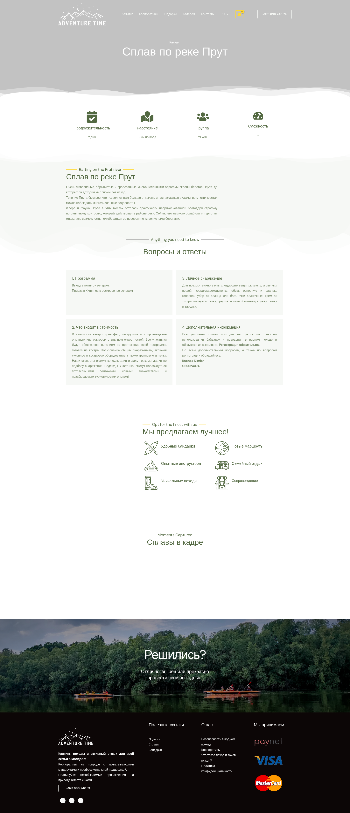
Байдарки (156, 750)
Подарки (170, 14)
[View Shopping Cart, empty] (239, 14)
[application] (226, 14)
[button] (274, 14)
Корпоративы (148, 14)
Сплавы (154, 744)
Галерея (189, 14)
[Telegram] (80, 800)
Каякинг (127, 14)
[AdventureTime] (82, 14)
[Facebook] (63, 800)
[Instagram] (71, 800)
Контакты (207, 14)
